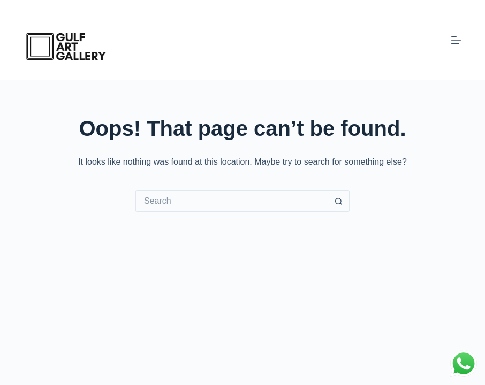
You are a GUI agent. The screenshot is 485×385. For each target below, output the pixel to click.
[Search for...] (231, 201)
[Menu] (456, 40)
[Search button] (339, 201)
